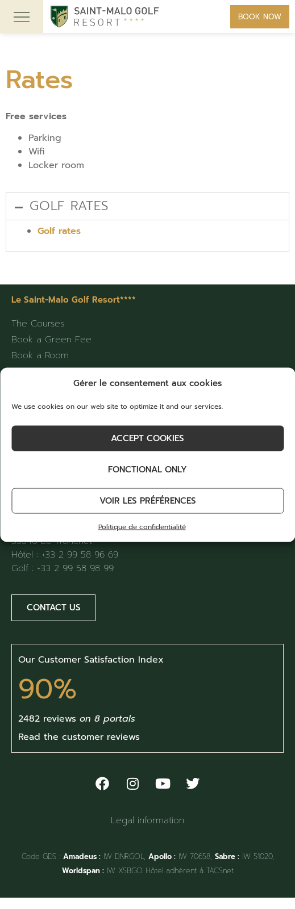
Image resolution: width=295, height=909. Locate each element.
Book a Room (40, 355)
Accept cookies (147, 438)
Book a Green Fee (51, 339)
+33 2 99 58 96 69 (79, 555)
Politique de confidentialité (142, 526)
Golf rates (69, 205)
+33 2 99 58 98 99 (75, 568)
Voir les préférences (147, 501)
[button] (147, 206)
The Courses (37, 323)
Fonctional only (147, 469)
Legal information (147, 820)
